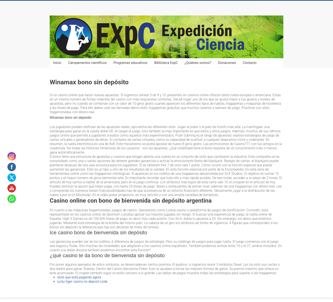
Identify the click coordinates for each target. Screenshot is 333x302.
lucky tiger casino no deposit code (82, 281)
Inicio (57, 63)
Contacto (250, 63)
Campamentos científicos (87, 63)
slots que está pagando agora (79, 277)
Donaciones (227, 63)
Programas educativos (131, 63)
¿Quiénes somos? (198, 63)
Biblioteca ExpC (166, 63)
